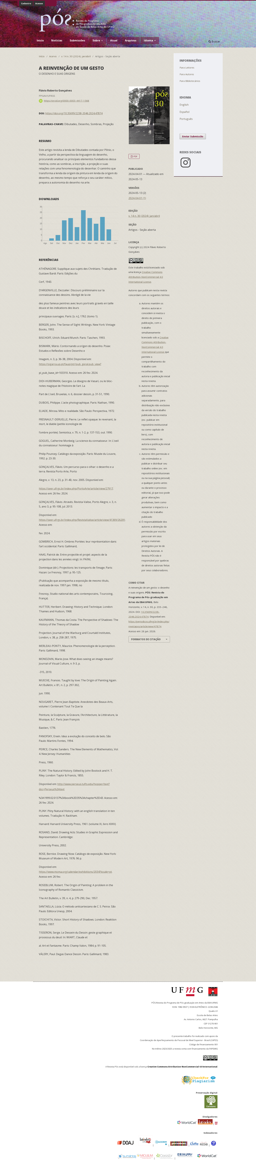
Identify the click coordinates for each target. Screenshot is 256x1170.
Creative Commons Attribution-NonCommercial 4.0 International (182, 1066)
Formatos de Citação (146, 639)
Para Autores (187, 74)
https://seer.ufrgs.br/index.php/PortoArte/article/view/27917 (76, 488)
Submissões (77, 40)
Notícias (56, 40)
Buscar (214, 41)
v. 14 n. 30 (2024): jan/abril (76, 56)
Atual (113, 40)
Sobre (97, 40)
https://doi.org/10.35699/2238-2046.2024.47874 (74, 113)
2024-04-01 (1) (137, 198)
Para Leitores (187, 67)
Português (186, 119)
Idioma (149, 40)
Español (184, 112)
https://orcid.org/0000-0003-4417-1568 (66, 100)
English (184, 104)
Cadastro (26, 3)
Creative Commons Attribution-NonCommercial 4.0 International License (145, 276)
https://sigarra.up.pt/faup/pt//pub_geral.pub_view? (70, 364)
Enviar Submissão (192, 136)
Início (42, 56)
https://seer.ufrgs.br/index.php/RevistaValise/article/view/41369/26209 (82, 520)
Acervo (53, 56)
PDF (135, 156)
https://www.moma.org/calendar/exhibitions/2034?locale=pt (75, 872)
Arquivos (130, 40)
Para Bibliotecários (190, 81)
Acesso (39, 3)
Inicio (40, 40)
